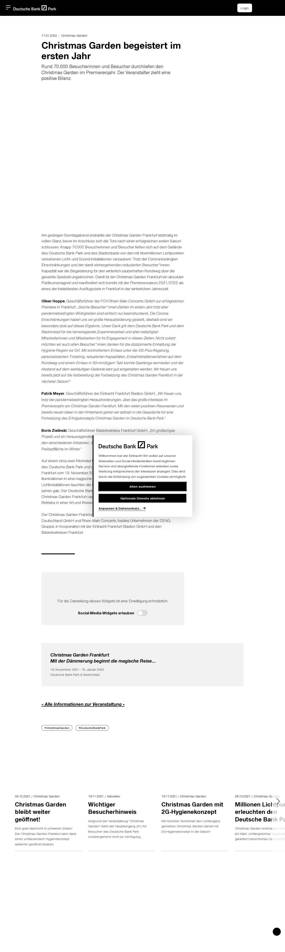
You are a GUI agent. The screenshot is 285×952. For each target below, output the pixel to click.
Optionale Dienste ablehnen (142, 498)
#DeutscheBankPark (92, 728)
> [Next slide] (236, 157)
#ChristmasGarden (57, 728)
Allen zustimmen (143, 486)
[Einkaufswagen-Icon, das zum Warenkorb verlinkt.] (260, 8)
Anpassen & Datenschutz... (120, 508)
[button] (270, 7)
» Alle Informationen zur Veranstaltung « (83, 704)
